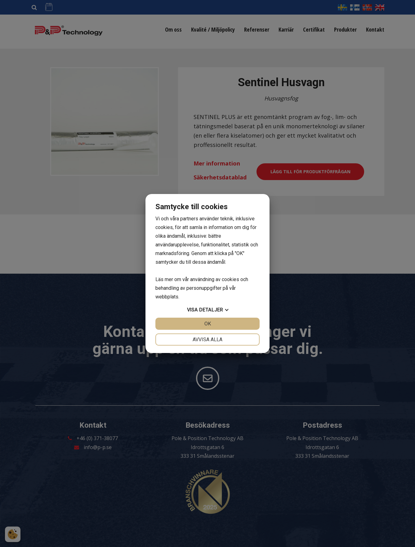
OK (207, 324)
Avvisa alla (207, 339)
